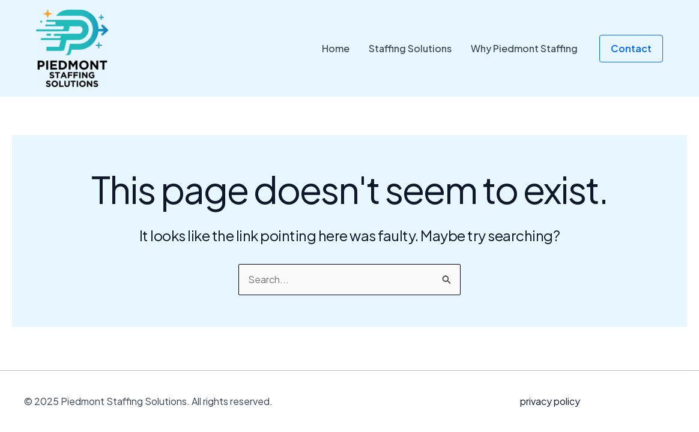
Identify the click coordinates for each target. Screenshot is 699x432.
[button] (631, 48)
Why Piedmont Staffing (524, 48)
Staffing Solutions (410, 48)
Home (336, 48)
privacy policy (550, 401)
